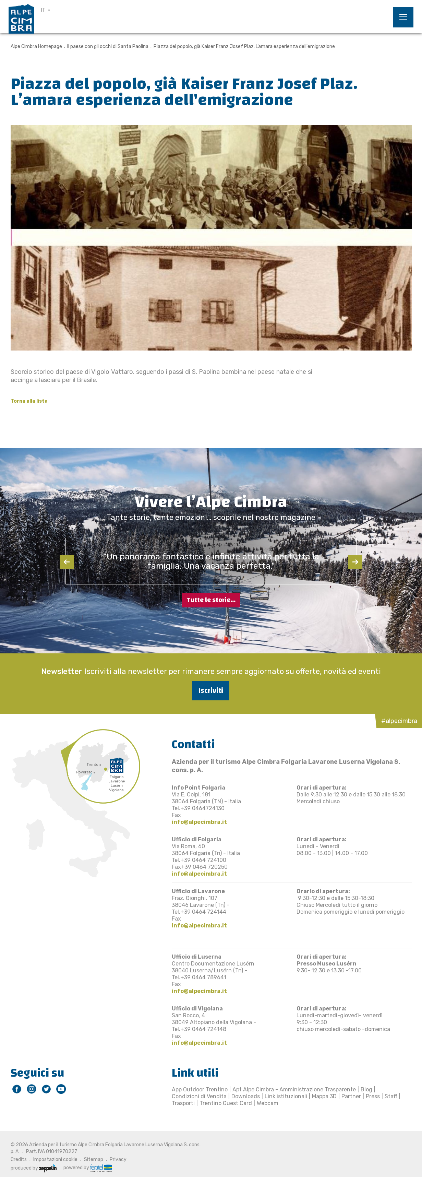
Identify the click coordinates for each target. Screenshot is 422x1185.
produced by (34, 1168)
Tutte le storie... (211, 600)
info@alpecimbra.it (199, 822)
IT (43, 10)
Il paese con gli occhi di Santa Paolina (107, 46)
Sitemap (93, 1159)
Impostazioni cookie (55, 1159)
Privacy (118, 1159)
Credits (19, 1159)
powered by (87, 1167)
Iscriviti (210, 690)
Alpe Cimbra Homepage (36, 46)
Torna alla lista (29, 401)
